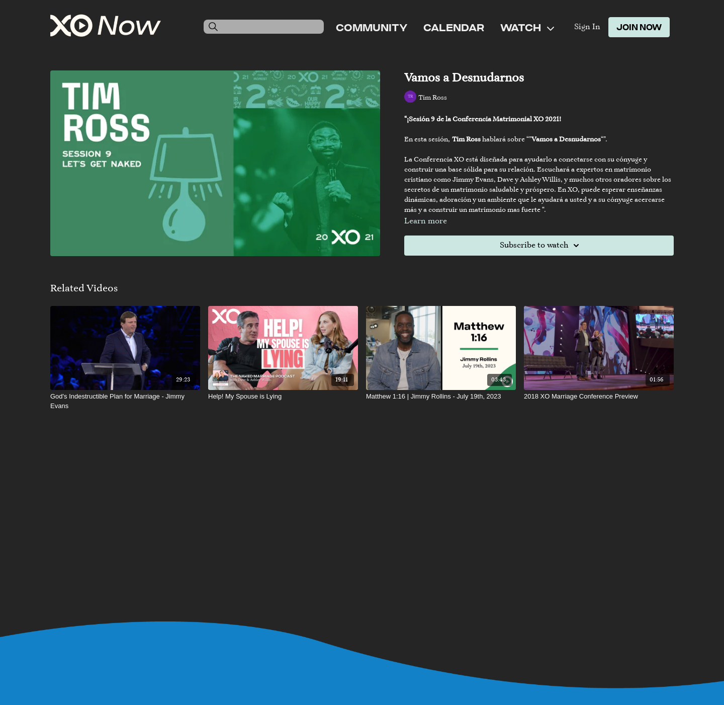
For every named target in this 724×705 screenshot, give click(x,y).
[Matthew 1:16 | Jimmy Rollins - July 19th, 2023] (441, 396)
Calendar (453, 27)
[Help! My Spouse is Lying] (283, 396)
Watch (527, 27)
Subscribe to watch (541, 246)
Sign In (587, 27)
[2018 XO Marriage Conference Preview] (599, 396)
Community (371, 27)
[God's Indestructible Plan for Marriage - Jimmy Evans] (125, 401)
